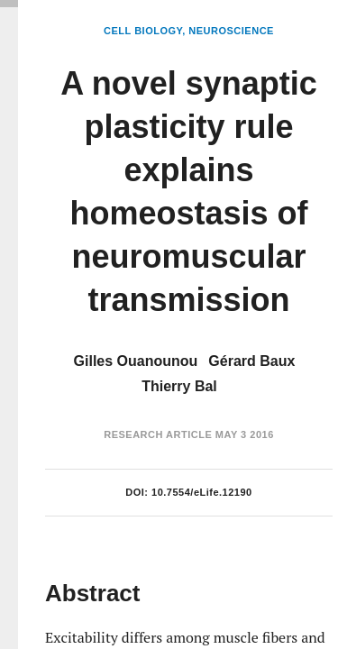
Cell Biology (143, 30)
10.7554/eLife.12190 (201, 492)
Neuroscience (231, 30)
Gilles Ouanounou (136, 361)
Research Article (158, 434)
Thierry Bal (179, 386)
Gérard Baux (251, 361)
